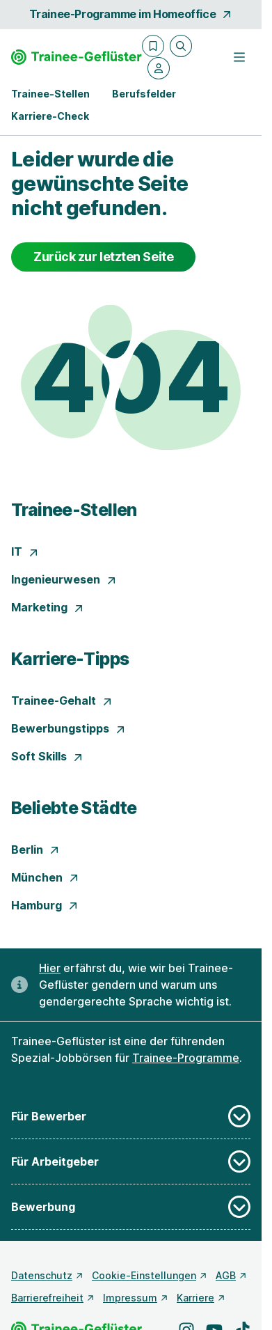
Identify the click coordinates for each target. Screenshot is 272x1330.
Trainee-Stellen (74, 509)
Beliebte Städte (74, 807)
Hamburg (45, 905)
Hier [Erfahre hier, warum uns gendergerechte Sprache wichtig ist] (50, 968)
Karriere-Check (50, 116)
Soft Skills (47, 756)
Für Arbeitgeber (130, 1161)
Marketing (47, 607)
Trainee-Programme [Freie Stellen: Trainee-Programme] (185, 1058)
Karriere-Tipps (70, 658)
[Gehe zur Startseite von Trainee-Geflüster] (76, 57)
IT (25, 551)
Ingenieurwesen (64, 579)
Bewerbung (130, 1207)
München (45, 877)
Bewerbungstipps (68, 728)
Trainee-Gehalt (62, 700)
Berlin (35, 849)
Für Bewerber (130, 1116)
